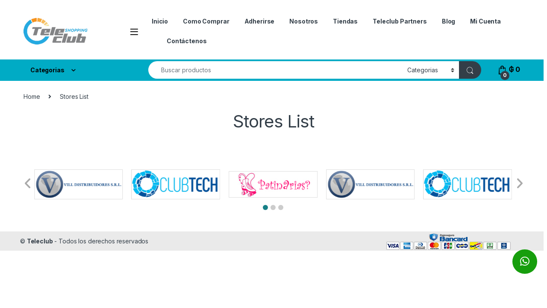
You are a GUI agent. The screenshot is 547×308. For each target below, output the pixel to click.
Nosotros (303, 21)
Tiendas (345, 21)
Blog (448, 21)
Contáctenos (186, 40)
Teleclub (40, 241)
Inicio (160, 21)
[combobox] (275, 70)
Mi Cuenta (485, 21)
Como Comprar (206, 21)
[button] (265, 207)
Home (32, 96)
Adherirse (259, 21)
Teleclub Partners (400, 21)
